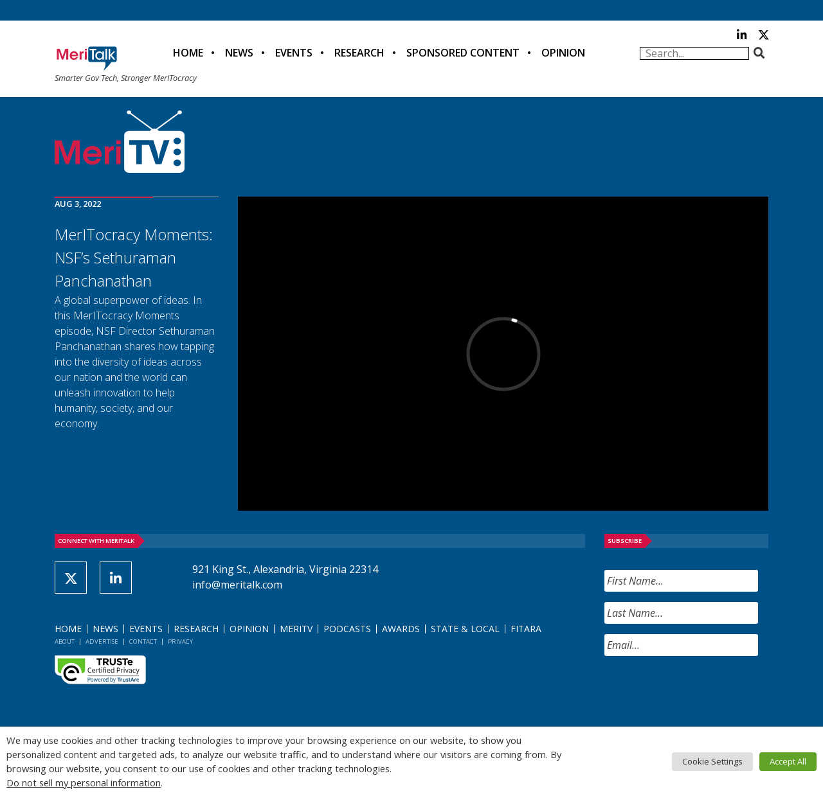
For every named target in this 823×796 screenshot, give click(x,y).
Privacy (180, 641)
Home (188, 53)
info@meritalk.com (237, 585)
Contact (143, 641)
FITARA (526, 629)
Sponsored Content (463, 53)
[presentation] (702, 691)
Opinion (563, 53)
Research (359, 53)
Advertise (102, 641)
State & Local (465, 629)
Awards (401, 629)
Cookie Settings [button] (712, 761)
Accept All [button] (788, 761)
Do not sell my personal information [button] (83, 782)
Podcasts (347, 629)
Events (293, 53)
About (65, 641)
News (239, 53)
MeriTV (296, 629)
